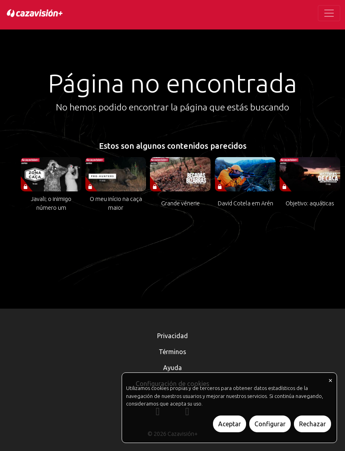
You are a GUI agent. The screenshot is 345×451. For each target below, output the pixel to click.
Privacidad (172, 335)
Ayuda (172, 367)
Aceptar (229, 423)
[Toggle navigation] (329, 13)
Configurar (270, 423)
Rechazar (312, 423)
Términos (172, 351)
